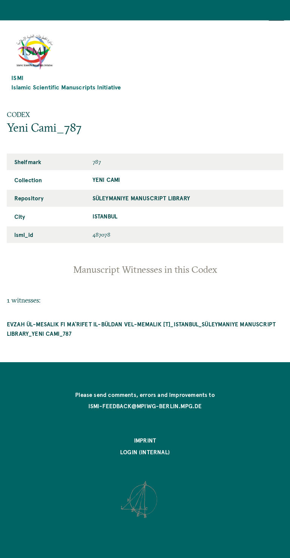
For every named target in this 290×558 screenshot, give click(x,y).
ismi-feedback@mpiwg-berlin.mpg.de (145, 406)
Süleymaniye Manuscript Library (141, 198)
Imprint (145, 440)
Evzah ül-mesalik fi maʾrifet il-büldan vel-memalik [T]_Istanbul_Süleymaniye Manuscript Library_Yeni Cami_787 (141, 328)
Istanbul (105, 216)
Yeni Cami (106, 179)
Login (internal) (145, 452)
